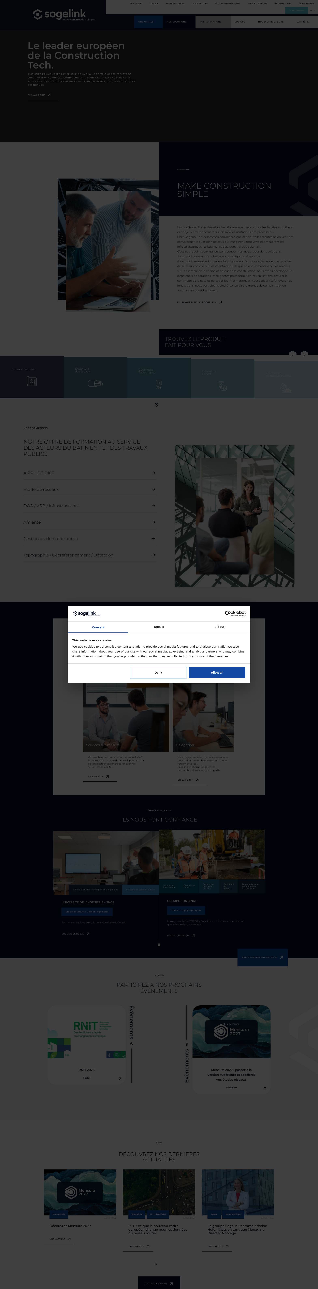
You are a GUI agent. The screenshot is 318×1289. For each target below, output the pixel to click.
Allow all (217, 672)
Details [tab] (159, 626)
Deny (158, 672)
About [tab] (219, 626)
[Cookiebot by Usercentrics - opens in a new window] (228, 614)
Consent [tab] (98, 627)
